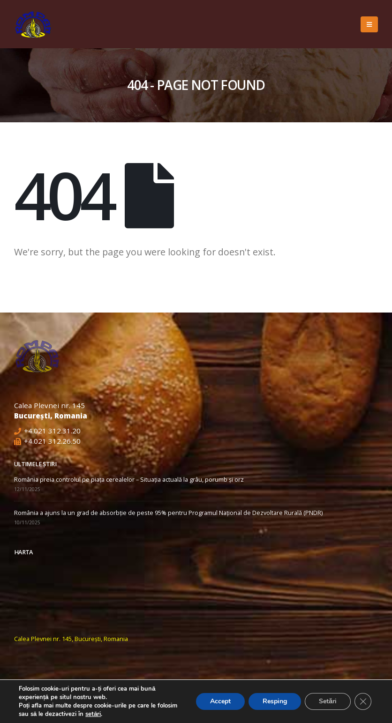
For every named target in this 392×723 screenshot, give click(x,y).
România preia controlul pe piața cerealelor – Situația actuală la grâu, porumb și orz (129, 480)
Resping (275, 701)
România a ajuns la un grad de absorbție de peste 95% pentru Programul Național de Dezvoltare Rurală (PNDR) (168, 513)
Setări (328, 701)
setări (93, 714)
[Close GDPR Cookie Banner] (362, 701)
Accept (220, 701)
